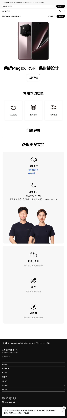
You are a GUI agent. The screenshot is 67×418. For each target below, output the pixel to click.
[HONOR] (6, 343)
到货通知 (60, 16)
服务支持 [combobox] (51, 16)
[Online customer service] (64, 408)
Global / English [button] (7, 6)
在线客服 (32, 170)
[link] (3, 398)
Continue (60, 6)
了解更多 (26, 413)
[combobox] (11, 16)
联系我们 (32, 173)
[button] (7, 398)
